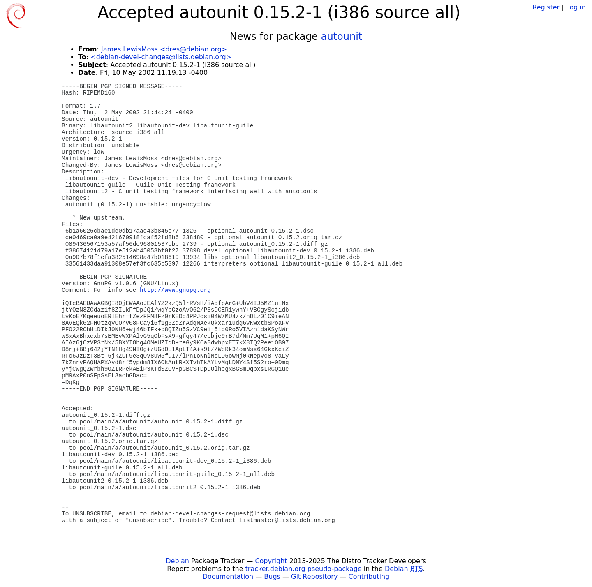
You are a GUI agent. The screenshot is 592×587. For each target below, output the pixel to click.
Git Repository (314, 576)
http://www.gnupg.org (175, 290)
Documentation (228, 576)
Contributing (369, 576)
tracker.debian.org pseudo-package (303, 569)
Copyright (271, 561)
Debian (177, 561)
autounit (342, 36)
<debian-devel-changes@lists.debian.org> (160, 57)
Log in (576, 7)
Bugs (272, 576)
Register (546, 7)
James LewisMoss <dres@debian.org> (164, 49)
